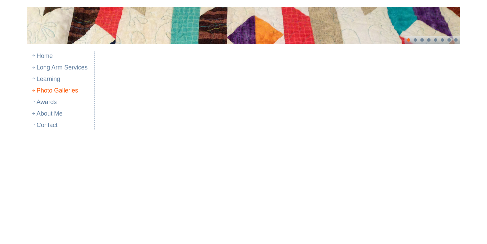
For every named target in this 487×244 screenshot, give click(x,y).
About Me (50, 113)
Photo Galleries (57, 90)
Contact (47, 125)
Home (45, 56)
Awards (47, 102)
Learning (48, 79)
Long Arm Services (62, 67)
